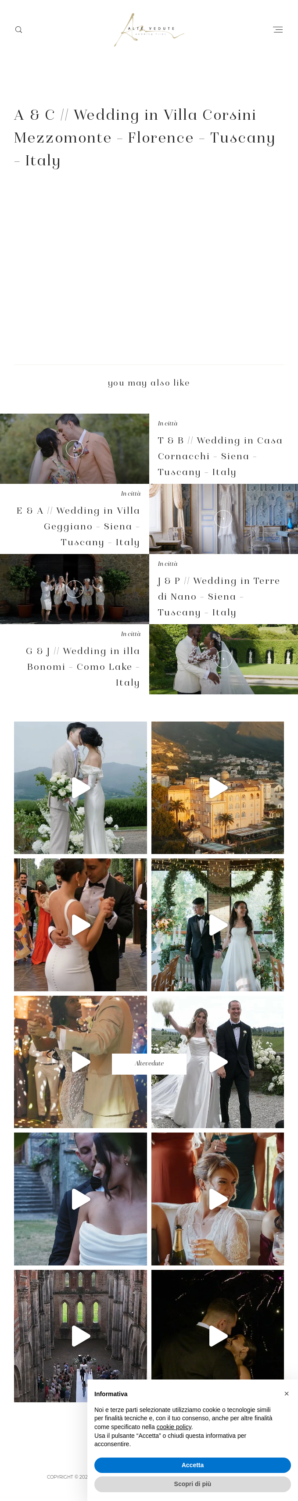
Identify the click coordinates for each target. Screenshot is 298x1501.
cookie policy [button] (174, 1426)
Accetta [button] (193, 1465)
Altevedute (149, 1064)
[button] (287, 1394)
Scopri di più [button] (193, 1483)
